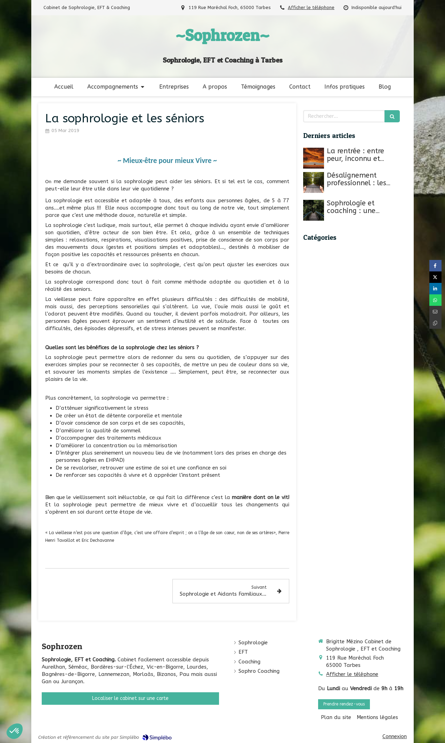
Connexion (394, 736)
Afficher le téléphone (311, 7)
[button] (14, 731)
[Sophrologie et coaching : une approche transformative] (313, 210)
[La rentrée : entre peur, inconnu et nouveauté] (313, 158)
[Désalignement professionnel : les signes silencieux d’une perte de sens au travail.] (313, 182)
